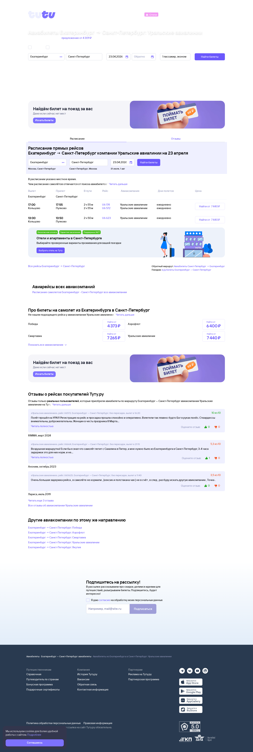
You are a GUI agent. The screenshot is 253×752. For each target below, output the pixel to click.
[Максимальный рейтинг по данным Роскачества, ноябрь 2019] (189, 726)
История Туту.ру (87, 674)
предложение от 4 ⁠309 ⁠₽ (76, 38)
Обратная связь (87, 684)
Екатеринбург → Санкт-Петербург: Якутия (54, 547)
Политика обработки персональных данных (53, 723)
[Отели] (151, 14)
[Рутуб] (205, 669)
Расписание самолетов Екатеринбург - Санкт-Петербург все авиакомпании (79, 292)
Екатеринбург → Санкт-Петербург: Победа (55, 527)
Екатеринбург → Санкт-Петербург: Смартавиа (57, 537)
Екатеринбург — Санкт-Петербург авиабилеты (66, 656)
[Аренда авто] (198, 14)
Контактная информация (92, 689)
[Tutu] (42, 14)
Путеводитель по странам (42, 679)
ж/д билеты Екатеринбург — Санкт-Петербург (186, 269)
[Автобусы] (136, 14)
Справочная (33, 674)
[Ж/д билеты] (118, 14)
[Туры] (183, 14)
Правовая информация (97, 723)
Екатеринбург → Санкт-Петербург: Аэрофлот (56, 532)
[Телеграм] (182, 669)
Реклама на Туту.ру (140, 674)
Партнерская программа (143, 679)
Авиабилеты (33, 656)
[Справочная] (217, 14)
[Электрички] (167, 14)
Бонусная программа (39, 684)
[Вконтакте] (190, 669)
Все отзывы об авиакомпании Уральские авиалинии (60, 505)
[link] (44, 120)
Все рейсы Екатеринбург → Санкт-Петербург (56, 266)
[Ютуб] (197, 669)
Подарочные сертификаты (43, 689)
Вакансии (83, 679)
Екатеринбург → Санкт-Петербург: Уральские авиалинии (63, 542)
